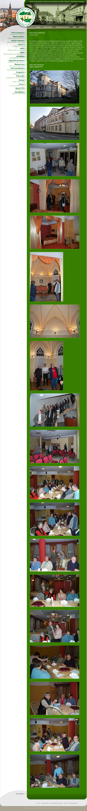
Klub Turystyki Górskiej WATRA (17, 58)
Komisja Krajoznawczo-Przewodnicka (16, 70)
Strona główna (73, 803)
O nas (38, 803)
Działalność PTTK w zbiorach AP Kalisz (15, 78)
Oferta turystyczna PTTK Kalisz (17, 34)
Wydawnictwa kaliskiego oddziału (17, 66)
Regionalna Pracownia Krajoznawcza (16, 62)
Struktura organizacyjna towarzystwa (16, 38)
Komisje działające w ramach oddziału (16, 42)
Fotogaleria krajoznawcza (19, 74)
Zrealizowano (45, 803)
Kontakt (66, 803)
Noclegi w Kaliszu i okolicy (18, 81)
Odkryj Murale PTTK (20, 89)
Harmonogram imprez (56, 803)
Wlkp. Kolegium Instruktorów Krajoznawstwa (14, 54)
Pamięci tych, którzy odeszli (18, 93)
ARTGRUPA (57, 808)
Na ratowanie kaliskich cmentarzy (17, 85)
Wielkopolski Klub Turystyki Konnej (16, 50)
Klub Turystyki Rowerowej (19, 46)
